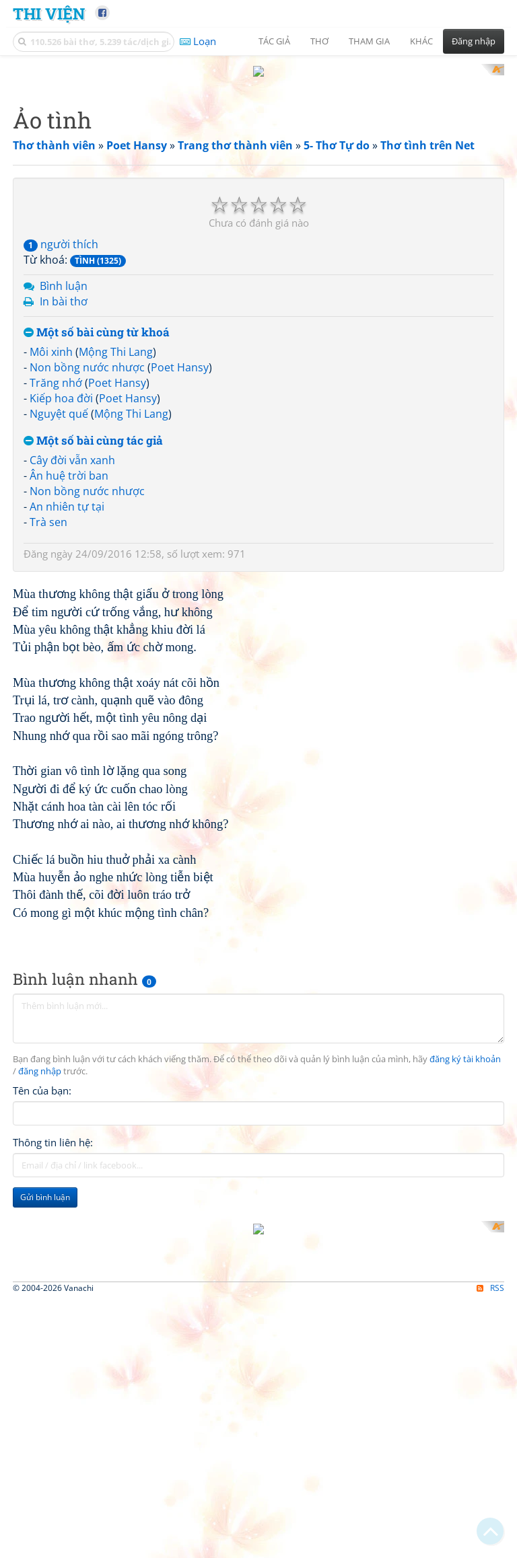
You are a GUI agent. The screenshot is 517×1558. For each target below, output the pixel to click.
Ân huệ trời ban (69, 651)
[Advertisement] (258, 158)
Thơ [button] (319, 41)
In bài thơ (64, 477)
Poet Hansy (180, 543)
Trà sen (48, 697)
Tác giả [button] (274, 41)
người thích (61, 420)
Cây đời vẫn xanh (72, 636)
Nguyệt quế (59, 589)
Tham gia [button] (369, 41)
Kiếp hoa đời (61, 573)
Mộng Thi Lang (116, 528)
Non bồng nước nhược (87, 543)
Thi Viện (49, 13)
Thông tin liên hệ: (53, 1506)
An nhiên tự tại (67, 682)
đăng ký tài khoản (465, 1424)
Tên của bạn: (42, 1454)
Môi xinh (51, 528)
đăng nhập (39, 1435)
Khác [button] (421, 41)
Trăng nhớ (56, 558)
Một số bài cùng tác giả (93, 616)
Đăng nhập (473, 41)
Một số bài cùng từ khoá (97, 508)
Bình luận (64, 461)
